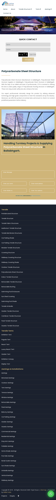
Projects (4, 496)
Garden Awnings (7, 422)
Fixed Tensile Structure (9, 321)
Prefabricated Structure (9, 214)
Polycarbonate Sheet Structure (12, 272)
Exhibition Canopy (7, 359)
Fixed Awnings (6, 407)
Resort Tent (5, 344)
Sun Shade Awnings (8, 466)
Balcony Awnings (7, 412)
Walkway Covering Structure (11, 257)
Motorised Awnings (7, 378)
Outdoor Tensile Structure (10, 267)
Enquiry (12, 496)
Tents (38, 9)
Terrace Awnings (7, 393)
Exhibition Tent (6, 335)
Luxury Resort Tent (7, 349)
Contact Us (7, 13)
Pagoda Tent (5, 340)
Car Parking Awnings (8, 417)
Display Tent (5, 364)
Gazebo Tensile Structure (10, 326)
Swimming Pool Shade (9, 301)
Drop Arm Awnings (7, 441)
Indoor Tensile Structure (9, 277)
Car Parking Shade (7, 238)
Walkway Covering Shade (10, 262)
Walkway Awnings (7, 480)
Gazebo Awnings (7, 427)
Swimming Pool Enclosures (10, 292)
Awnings (48, 9)
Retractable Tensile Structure (11, 282)
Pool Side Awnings (7, 456)
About (13, 9)
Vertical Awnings (7, 475)
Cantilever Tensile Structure (11, 316)
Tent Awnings (6, 388)
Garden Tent (5, 354)
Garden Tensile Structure (10, 311)
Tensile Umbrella (7, 306)
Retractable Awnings (8, 402)
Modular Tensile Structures (10, 248)
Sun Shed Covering (8, 296)
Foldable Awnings (7, 446)
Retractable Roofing (8, 287)
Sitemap (43, 490)
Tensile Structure (25, 9)
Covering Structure (8, 253)
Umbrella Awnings (7, 471)
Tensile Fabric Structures (9, 223)
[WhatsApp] (51, 494)
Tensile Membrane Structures (11, 233)
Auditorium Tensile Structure (11, 228)
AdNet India (7, 492)
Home (5, 9)
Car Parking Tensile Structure (11, 243)
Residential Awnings (8, 436)
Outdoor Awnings (7, 383)
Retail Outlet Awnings (8, 461)
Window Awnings (7, 397)
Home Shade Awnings (8, 451)
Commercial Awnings (8, 432)
